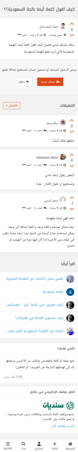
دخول (23, 81)
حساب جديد (50, 81)
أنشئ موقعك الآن (62, 426)
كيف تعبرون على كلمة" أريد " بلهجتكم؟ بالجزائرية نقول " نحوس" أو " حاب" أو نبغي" (33, 305)
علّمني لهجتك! (57, 35)
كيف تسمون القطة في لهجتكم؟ (39, 318)
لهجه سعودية (53, 291)
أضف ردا (40, 131)
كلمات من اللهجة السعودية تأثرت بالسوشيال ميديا (33, 331)
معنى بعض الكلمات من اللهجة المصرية (34, 278)
